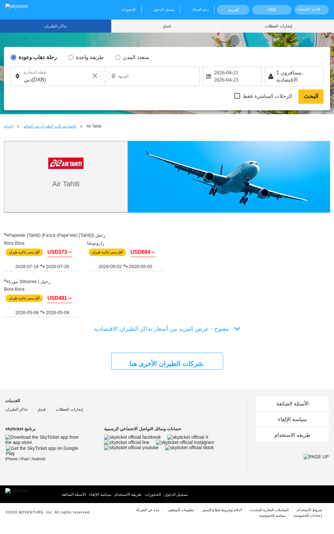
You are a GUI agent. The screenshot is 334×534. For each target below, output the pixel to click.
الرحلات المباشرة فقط (267, 96)
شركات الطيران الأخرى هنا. (167, 363)
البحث (311, 96)
